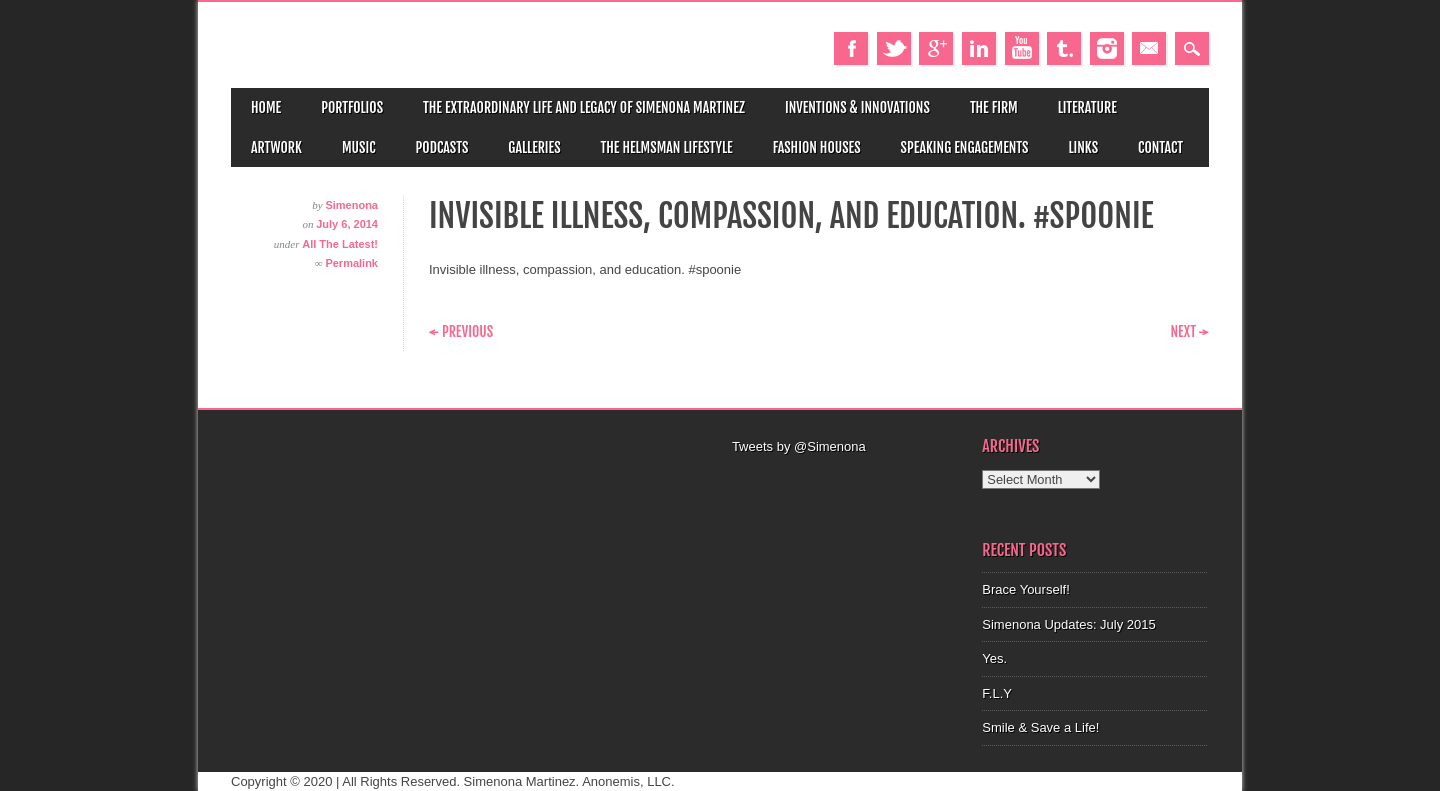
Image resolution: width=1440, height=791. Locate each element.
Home (266, 107)
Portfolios (352, 107)
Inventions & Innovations (857, 107)
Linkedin (979, 48)
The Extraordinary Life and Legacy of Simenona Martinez (584, 107)
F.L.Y (997, 693)
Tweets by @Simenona (799, 446)
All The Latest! (340, 244)
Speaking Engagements (965, 147)
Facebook (851, 48)
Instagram (1107, 48)
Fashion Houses (817, 147)
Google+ (936, 48)
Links (1083, 147)
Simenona (351, 205)
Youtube (1022, 48)
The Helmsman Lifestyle (667, 147)
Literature (1087, 107)
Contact (1160, 147)
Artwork (276, 147)
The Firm (994, 107)
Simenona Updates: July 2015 (1068, 624)
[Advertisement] (845, 482)
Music (359, 147)
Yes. (994, 658)
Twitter (894, 48)
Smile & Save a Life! (1040, 727)
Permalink (351, 263)
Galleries (534, 147)
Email (1149, 48)
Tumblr (1064, 48)
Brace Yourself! (1025, 589)
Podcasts (442, 147)
